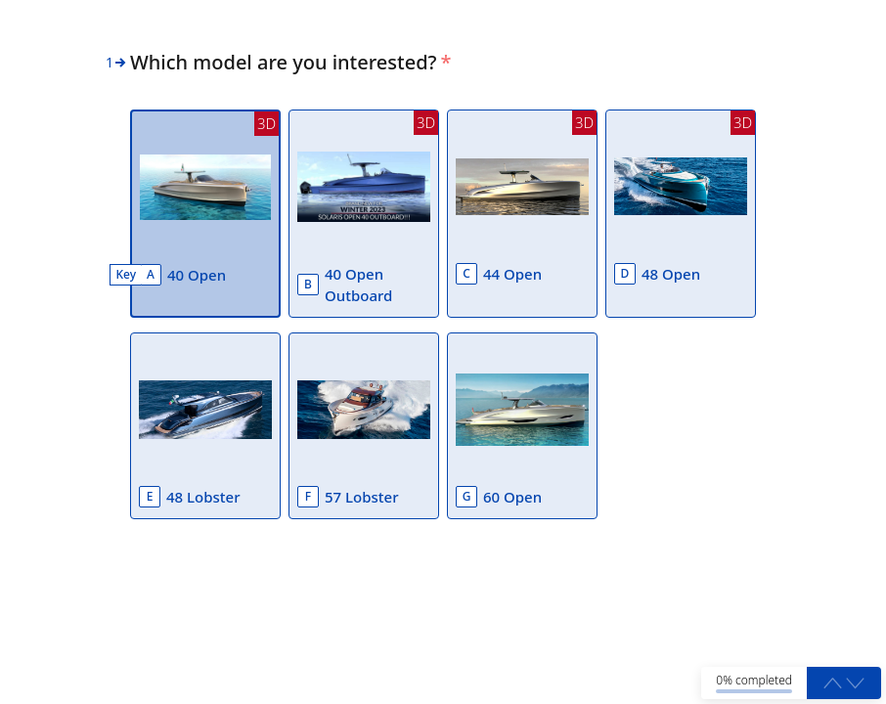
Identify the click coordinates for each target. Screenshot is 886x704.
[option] (205, 214)
